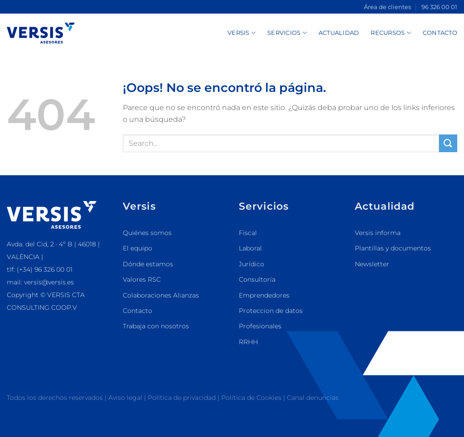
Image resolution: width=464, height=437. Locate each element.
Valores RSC (142, 279)
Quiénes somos (147, 233)
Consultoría (257, 279)
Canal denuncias (312, 398)
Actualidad (339, 32)
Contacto (440, 32)
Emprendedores (264, 295)
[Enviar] (448, 143)
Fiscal (248, 233)
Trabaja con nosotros (156, 326)
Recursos (391, 33)
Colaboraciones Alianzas (161, 295)
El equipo (137, 248)
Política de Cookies (252, 398)
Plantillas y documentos (393, 248)
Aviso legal (125, 398)
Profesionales (260, 326)
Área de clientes (387, 6)
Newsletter (372, 264)
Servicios (287, 33)
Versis (241, 33)
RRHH (248, 342)
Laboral (250, 248)
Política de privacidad (182, 398)
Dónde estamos (148, 264)
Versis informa (378, 233)
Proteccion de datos (271, 311)
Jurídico (251, 264)
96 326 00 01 (439, 6)
